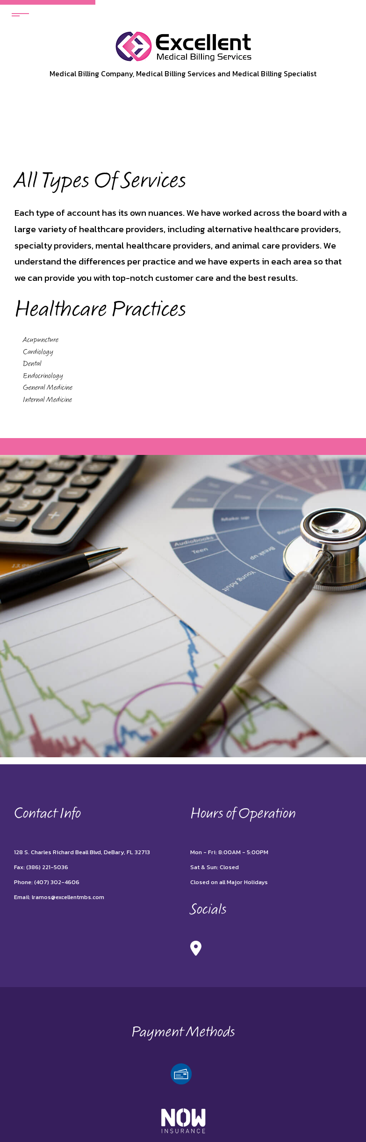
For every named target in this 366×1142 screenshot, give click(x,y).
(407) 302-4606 (56, 882)
